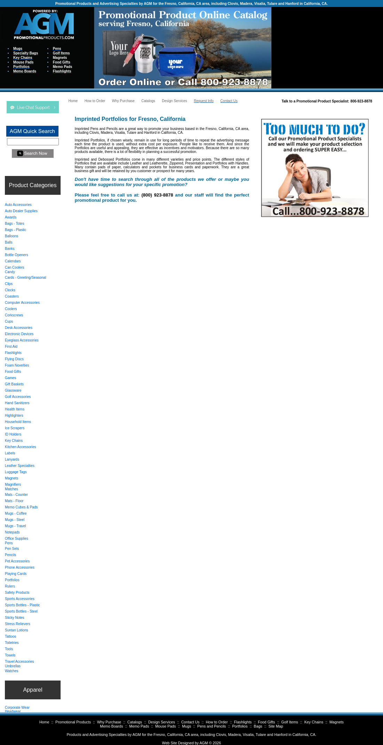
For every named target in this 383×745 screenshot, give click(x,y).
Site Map (275, 726)
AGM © (206, 743)
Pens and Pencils (211, 726)
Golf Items (289, 722)
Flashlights (243, 722)
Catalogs (134, 722)
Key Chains (313, 722)
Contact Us (190, 722)
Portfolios (240, 726)
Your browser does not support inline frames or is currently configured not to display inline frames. (327, 47)
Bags (258, 726)
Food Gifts (266, 722)
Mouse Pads (165, 726)
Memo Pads (139, 726)
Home (44, 722)
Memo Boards (111, 726)
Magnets (336, 722)
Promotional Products (73, 722)
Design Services (161, 722)
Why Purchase (109, 722)
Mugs (186, 726)
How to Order (217, 722)
